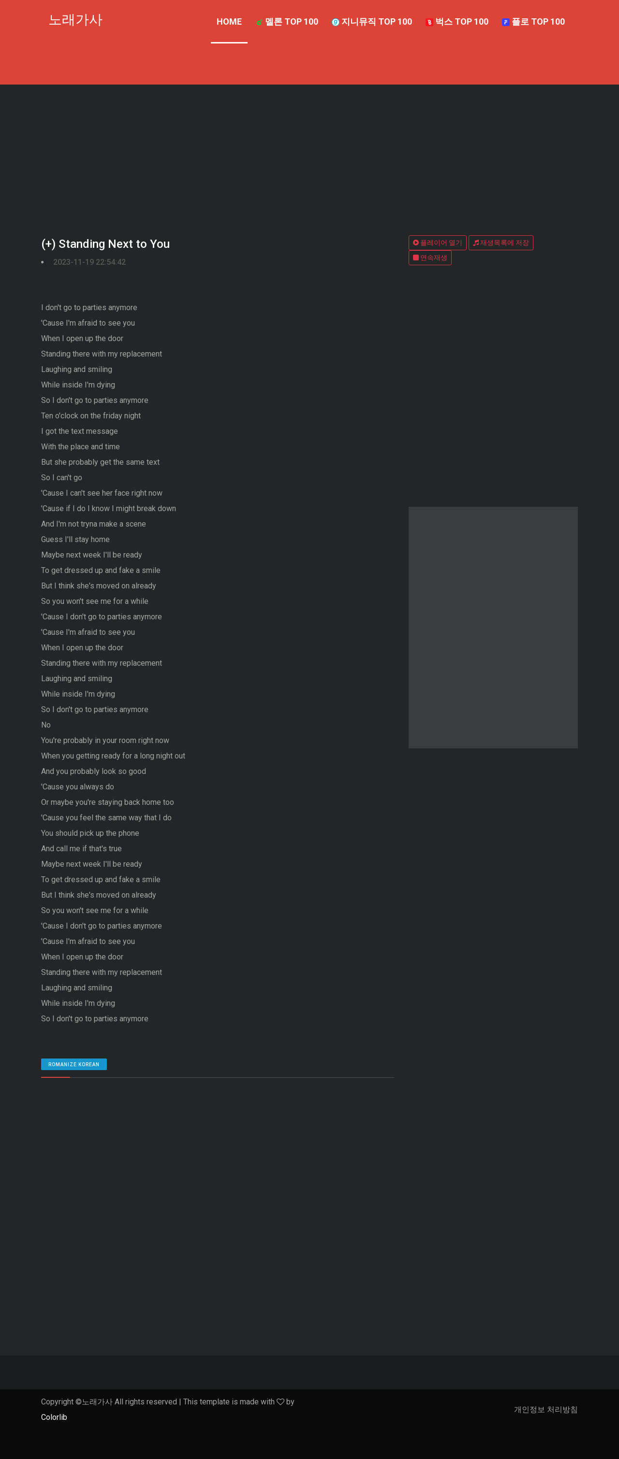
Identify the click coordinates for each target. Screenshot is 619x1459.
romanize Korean (74, 1064)
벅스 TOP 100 (457, 21)
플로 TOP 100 (533, 21)
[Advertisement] (309, 157)
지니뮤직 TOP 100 (372, 21)
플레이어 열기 (437, 242)
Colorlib (54, 1417)
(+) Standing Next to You (105, 244)
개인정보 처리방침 (546, 1409)
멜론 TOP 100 (286, 21)
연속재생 (430, 257)
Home (229, 21)
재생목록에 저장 (501, 242)
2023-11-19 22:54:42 (89, 262)
